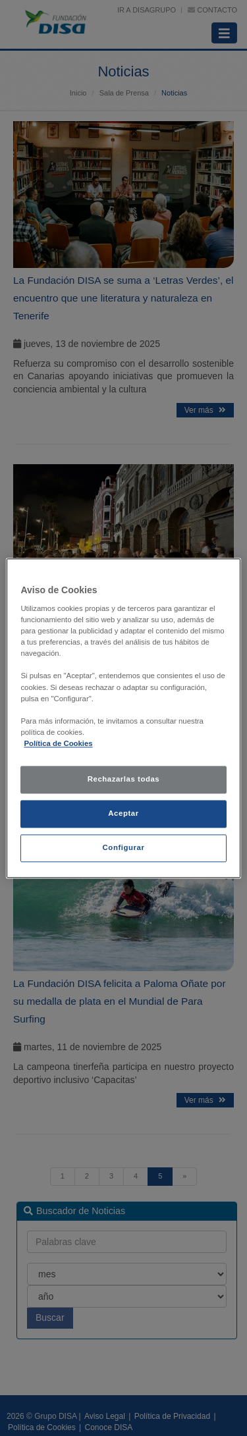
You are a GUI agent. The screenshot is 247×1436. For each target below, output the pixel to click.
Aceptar (123, 813)
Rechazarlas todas (124, 779)
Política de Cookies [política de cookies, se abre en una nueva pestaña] (58, 743)
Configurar (124, 847)
